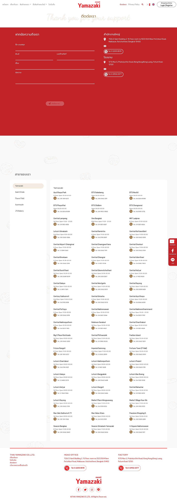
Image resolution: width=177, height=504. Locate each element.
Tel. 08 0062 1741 (101, 250)
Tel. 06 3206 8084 (63, 211)
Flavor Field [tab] (19, 198)
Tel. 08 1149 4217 (63, 198)
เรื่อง (17, 63)
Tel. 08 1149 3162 (63, 419)
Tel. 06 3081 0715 (139, 211)
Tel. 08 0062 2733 (139, 367)
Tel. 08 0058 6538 (139, 419)
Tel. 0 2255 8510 (115, 51)
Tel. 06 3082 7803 (139, 263)
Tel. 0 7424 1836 (62, 393)
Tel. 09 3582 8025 (101, 341)
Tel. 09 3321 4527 (101, 328)
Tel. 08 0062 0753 (63, 406)
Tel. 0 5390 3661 (62, 250)
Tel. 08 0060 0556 (63, 237)
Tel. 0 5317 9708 (100, 263)
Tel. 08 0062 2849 (63, 432)
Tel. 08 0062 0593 (139, 237)
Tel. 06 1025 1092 (139, 380)
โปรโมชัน (13, 460)
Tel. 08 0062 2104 (139, 250)
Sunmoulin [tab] (19, 205)
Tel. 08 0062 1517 (139, 432)
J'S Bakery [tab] (19, 211)
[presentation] (34, 90)
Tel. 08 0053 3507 (101, 276)
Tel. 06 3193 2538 (63, 302)
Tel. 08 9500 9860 (101, 211)
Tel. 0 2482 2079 (63, 380)
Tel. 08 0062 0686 (101, 393)
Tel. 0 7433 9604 (138, 276)
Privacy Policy (133, 4)
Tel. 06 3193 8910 (101, 406)
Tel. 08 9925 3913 (139, 406)
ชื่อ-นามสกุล (20, 45)
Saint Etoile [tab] (19, 192)
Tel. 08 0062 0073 (101, 302)
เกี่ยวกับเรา (14, 4)
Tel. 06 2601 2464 (101, 315)
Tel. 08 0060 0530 (63, 341)
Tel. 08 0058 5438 (139, 289)
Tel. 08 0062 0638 (101, 380)
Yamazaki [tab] (19, 186)
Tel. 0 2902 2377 (115, 74)
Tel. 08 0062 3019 (101, 289)
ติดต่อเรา (123, 4)
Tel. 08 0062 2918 (63, 315)
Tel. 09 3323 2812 (139, 393)
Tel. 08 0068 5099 (63, 276)
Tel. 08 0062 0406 (101, 432)
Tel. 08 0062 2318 (63, 263)
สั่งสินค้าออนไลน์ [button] (39, 4)
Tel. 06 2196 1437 (63, 367)
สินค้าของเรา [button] (25, 4)
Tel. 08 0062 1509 (139, 341)
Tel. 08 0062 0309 (139, 354)
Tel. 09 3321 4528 (139, 328)
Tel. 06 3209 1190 (139, 315)
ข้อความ (18, 73)
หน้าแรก (5, 4)
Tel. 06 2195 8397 (101, 237)
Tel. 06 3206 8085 (139, 198)
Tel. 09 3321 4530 (63, 224)
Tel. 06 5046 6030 (139, 302)
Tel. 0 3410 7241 (62, 289)
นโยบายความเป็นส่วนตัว (19, 465)
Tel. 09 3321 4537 (101, 224)
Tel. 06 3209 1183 (63, 328)
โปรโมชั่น (52, 4)
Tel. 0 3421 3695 (100, 367)
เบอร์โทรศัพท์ (61, 54)
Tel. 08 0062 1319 (101, 198)
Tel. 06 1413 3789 (101, 419)
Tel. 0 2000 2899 (101, 354)
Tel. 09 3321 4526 (139, 224)
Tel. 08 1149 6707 (63, 354)
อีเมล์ (17, 54)
